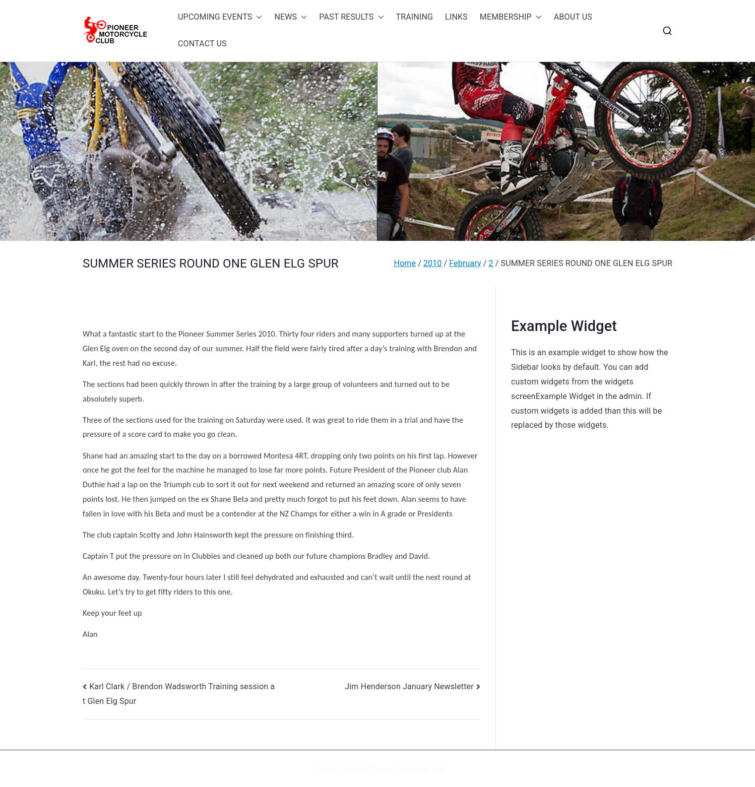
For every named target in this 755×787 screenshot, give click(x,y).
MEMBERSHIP (511, 17)
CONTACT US (202, 43)
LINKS (456, 17)
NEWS (290, 17)
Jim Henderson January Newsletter (409, 686)
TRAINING (414, 17)
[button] (257, 17)
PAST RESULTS (351, 17)
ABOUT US (573, 17)
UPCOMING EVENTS (220, 17)
